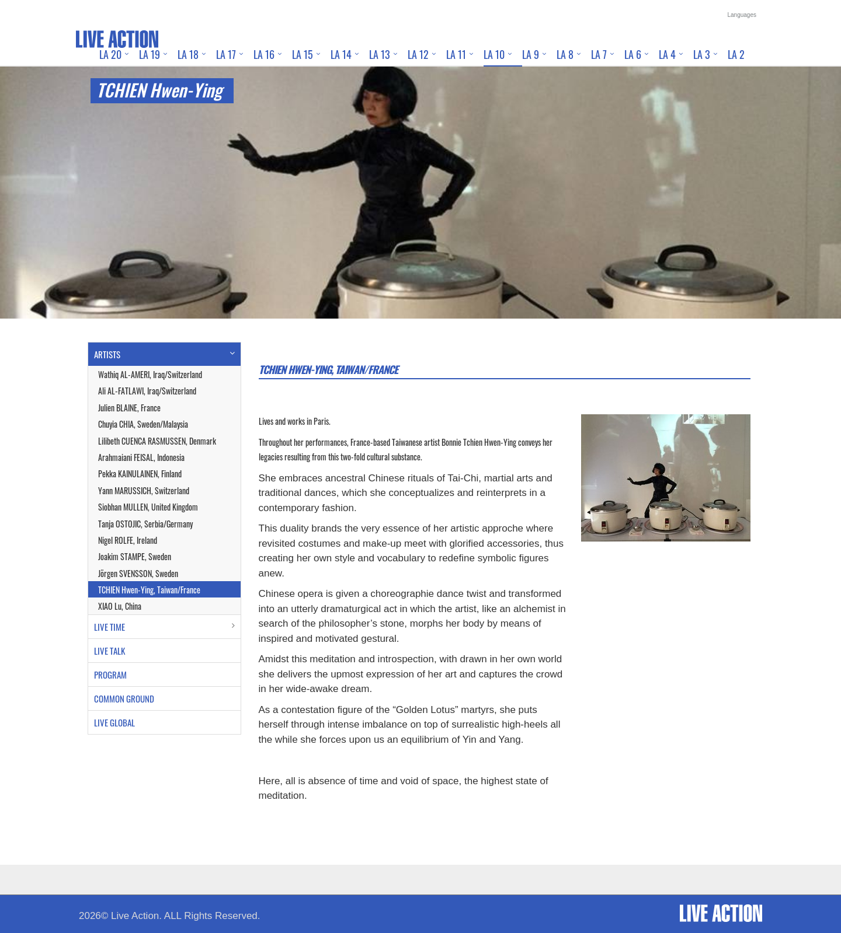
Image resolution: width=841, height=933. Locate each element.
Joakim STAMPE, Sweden (134, 556)
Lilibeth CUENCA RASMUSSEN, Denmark (157, 441)
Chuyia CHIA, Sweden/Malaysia (143, 424)
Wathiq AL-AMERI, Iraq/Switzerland (150, 374)
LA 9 (530, 54)
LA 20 (110, 54)
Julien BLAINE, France (129, 407)
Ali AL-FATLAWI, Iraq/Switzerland (147, 391)
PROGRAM (110, 674)
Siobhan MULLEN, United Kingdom (148, 507)
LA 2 (736, 54)
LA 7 (599, 54)
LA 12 (418, 54)
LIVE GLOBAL (114, 722)
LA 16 (263, 54)
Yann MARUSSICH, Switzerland (143, 490)
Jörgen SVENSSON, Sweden (138, 573)
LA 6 (632, 54)
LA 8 (565, 54)
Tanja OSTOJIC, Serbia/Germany (145, 524)
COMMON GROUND (124, 698)
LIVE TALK (109, 650)
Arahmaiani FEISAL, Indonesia (141, 457)
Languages (742, 15)
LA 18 (188, 54)
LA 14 (341, 54)
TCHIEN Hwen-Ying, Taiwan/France (149, 589)
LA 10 (494, 54)
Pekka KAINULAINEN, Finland (140, 473)
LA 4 (667, 54)
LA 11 (456, 54)
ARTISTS (107, 354)
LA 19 (149, 54)
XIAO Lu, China (119, 606)
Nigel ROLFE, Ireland (127, 540)
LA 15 (302, 54)
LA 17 (226, 54)
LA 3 (701, 54)
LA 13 (379, 54)
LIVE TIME (109, 626)
